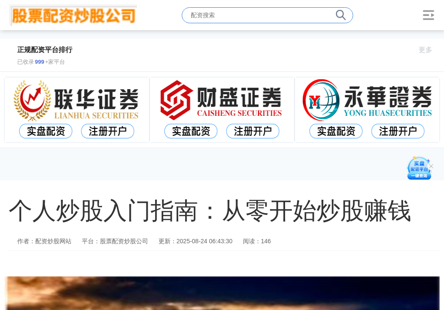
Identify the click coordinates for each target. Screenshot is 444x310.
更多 (429, 49)
